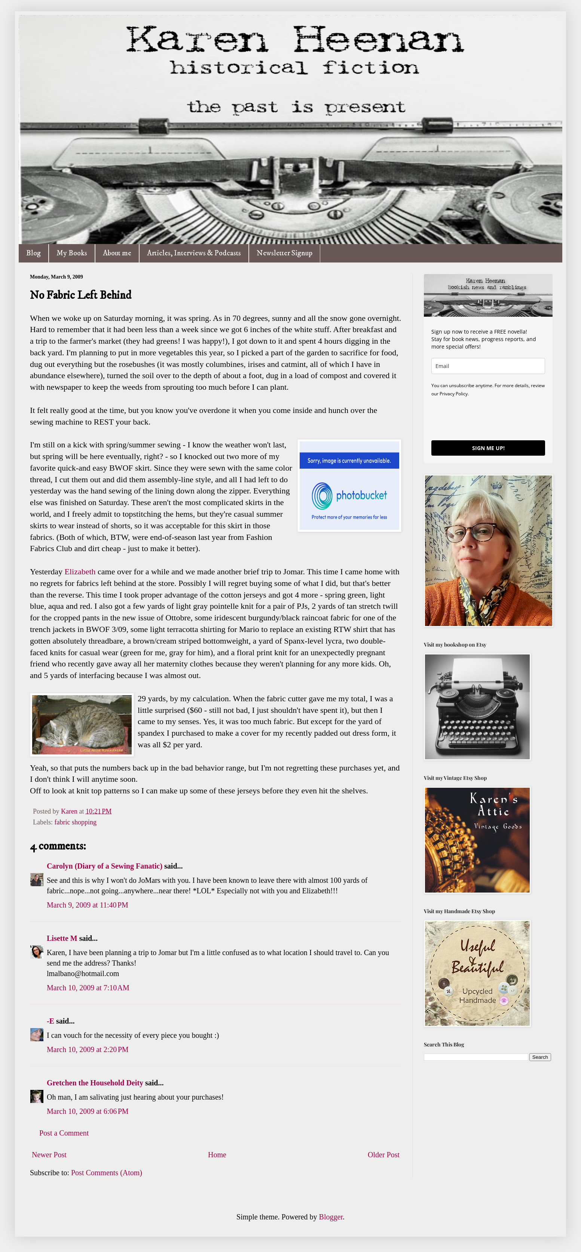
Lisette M (62, 938)
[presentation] (488, 418)
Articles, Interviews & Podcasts (194, 253)
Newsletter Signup (284, 253)
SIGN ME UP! (488, 448)
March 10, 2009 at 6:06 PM (88, 1111)
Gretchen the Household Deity (95, 1083)
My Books (71, 253)
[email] (488, 366)
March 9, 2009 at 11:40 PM (87, 905)
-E (50, 1021)
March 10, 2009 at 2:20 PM (88, 1049)
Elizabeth (79, 571)
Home (217, 1155)
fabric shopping (75, 822)
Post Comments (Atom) (106, 1173)
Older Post (384, 1155)
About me (117, 253)
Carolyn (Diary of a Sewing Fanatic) (104, 866)
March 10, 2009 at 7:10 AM (88, 988)
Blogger (331, 1217)
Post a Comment (64, 1133)
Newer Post (49, 1155)
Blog (33, 253)
